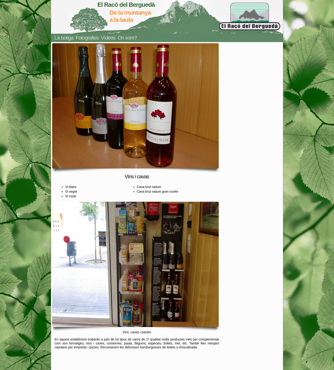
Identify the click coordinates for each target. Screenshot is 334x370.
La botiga (64, 38)
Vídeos (108, 38)
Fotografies (87, 38)
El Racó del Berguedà (126, 4)
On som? (127, 38)
